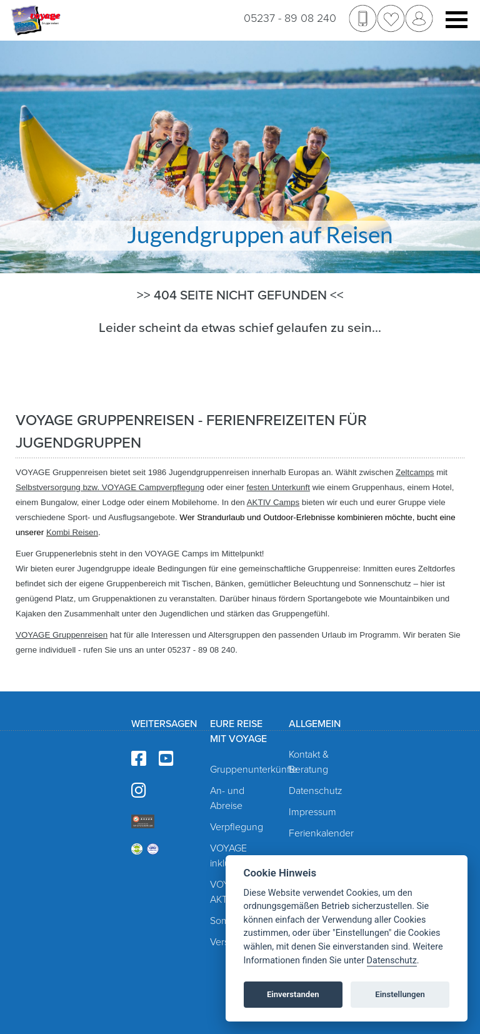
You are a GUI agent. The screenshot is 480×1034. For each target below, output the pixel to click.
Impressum (312, 812)
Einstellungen (400, 994)
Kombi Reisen (72, 532)
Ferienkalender (321, 833)
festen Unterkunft (278, 487)
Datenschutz (315, 791)
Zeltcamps (415, 472)
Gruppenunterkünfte (254, 769)
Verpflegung (236, 827)
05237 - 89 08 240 (290, 18)
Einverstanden (293, 994)
